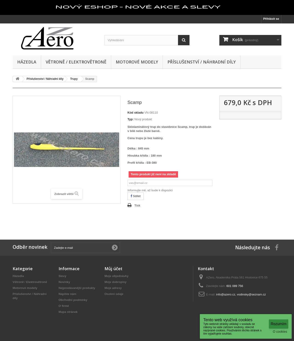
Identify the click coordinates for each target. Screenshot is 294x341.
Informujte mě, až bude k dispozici (150, 190)
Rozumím (278, 324)
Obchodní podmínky (73, 300)
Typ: (130, 119)
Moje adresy (113, 288)
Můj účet (113, 268)
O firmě (64, 306)
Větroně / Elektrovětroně (76, 62)
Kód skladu (135, 112)
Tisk (137, 205)
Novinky (64, 282)
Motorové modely (137, 62)
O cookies (280, 331)
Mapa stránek (68, 312)
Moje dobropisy (116, 282)
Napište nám (67, 294)
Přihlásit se (271, 18)
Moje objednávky (117, 276)
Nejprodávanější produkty (77, 288)
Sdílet (135, 196)
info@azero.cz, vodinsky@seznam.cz (241, 294)
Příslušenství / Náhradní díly (201, 62)
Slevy (62, 276)
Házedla (26, 62)
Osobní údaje (114, 294)
